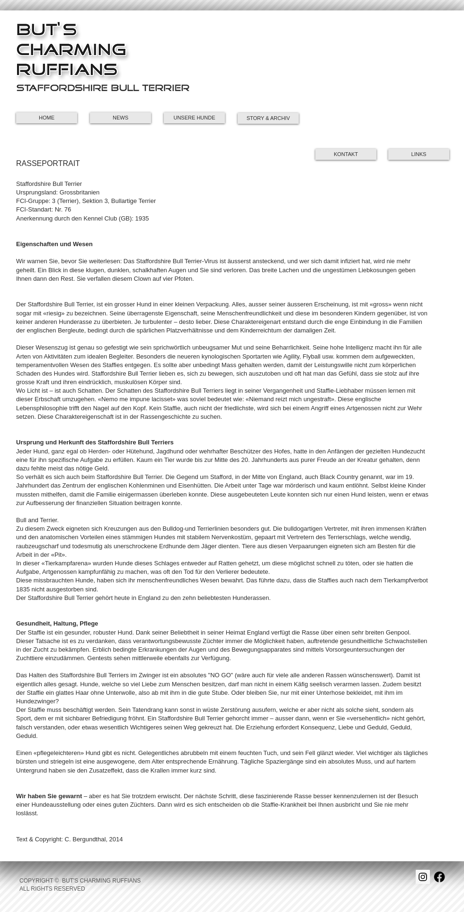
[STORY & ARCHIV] (268, 118)
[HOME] (46, 117)
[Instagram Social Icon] (423, 877)
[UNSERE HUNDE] (194, 117)
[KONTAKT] (345, 154)
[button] (396, 79)
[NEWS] (120, 117)
